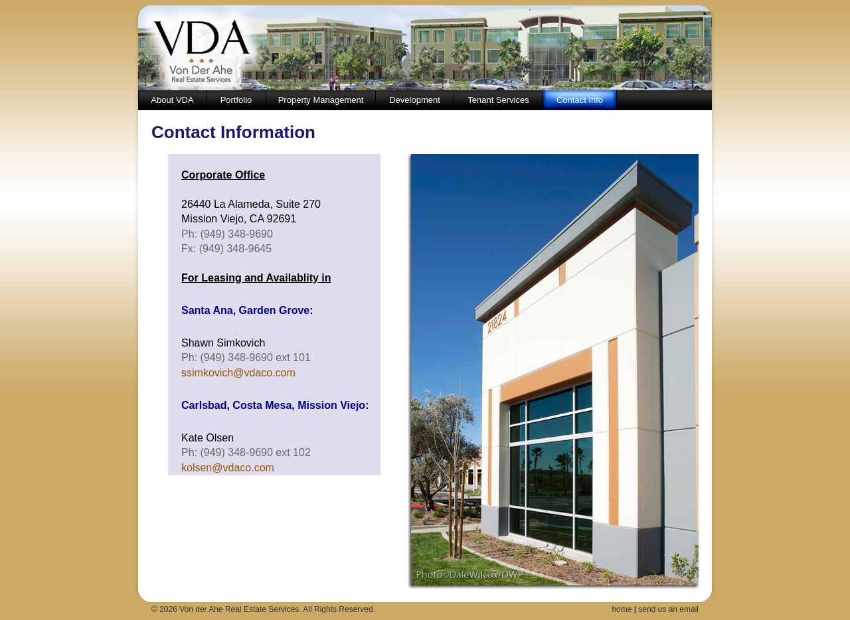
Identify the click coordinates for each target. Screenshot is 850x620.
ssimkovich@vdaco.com (238, 372)
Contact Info (579, 100)
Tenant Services (498, 100)
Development (414, 100)
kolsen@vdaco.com (227, 467)
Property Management (321, 100)
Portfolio (236, 100)
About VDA (172, 100)
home (622, 609)
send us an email (668, 609)
